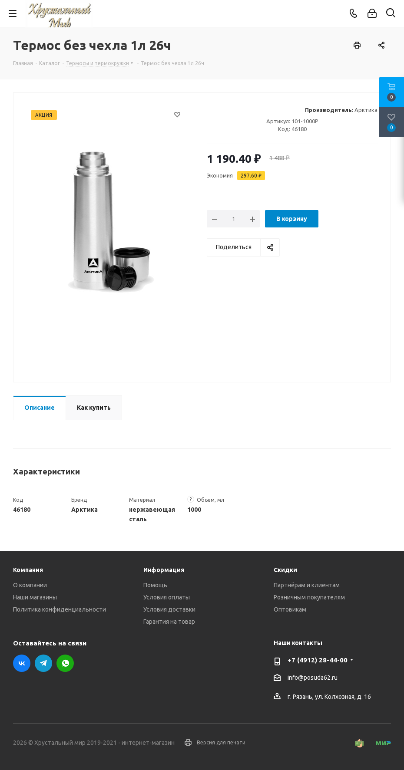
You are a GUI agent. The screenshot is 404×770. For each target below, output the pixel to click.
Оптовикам (290, 609)
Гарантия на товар (169, 621)
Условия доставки (169, 609)
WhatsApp (65, 663)
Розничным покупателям (309, 597)
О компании (30, 585)
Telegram (43, 663)
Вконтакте (21, 663)
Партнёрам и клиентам (307, 585)
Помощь (155, 585)
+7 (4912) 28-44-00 (318, 660)
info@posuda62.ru (313, 677)
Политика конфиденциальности (59, 609)
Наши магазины (35, 597)
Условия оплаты (166, 597)
